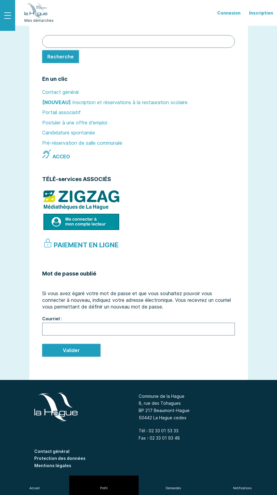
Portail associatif (61, 112)
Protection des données (60, 458)
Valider (71, 350)
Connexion (229, 12)
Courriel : (52, 318)
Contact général (60, 92)
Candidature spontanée (68, 133)
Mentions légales (52, 465)
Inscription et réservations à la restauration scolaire (129, 102)
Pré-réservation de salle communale (82, 143)
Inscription (261, 12)
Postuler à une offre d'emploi (74, 123)
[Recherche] (60, 56)
